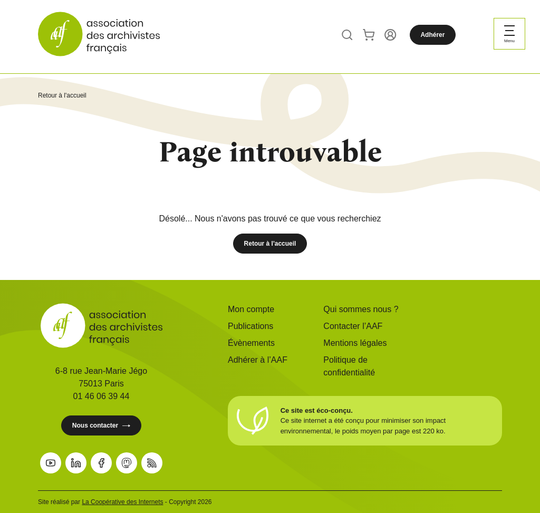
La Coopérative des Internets (122, 502)
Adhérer (432, 34)
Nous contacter (101, 426)
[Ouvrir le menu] (509, 34)
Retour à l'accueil (62, 95)
